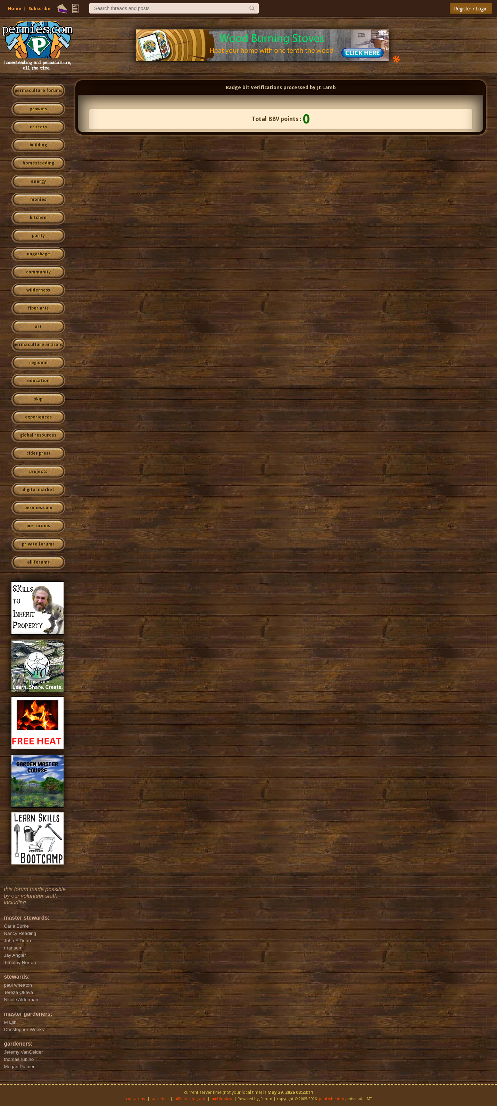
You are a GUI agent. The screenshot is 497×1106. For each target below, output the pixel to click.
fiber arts (38, 308)
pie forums (38, 525)
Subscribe (39, 8)
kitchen (38, 217)
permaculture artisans (38, 344)
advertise (160, 1099)
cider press (38, 453)
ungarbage (38, 254)
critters (38, 127)
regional (38, 362)
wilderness (38, 290)
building (38, 145)
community (38, 272)
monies (38, 199)
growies (38, 109)
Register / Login (471, 8)
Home (14, 8)
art (38, 326)
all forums (38, 562)
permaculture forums (38, 90)
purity (38, 235)
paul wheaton (331, 1099)
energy (38, 181)
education (38, 380)
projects (38, 471)
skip (38, 399)
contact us (135, 1099)
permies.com (38, 507)
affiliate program (190, 1099)
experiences (38, 417)
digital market (38, 489)
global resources (38, 435)
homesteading (38, 163)
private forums (38, 544)
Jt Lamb (326, 87)
